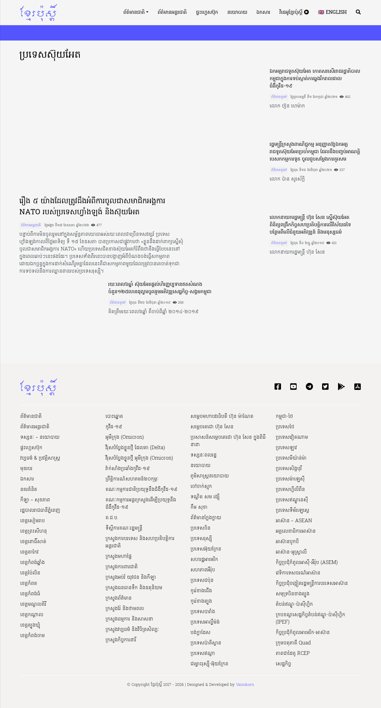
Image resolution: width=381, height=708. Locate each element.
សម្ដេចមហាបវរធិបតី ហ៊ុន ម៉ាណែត (221, 416)
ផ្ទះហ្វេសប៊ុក (207, 12)
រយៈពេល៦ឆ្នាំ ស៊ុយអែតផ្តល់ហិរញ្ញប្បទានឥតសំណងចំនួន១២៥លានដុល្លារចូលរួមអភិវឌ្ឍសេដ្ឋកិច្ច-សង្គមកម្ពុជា (159, 288)
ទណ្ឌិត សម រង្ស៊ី (205, 497)
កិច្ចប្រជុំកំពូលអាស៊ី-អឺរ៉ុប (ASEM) (307, 562)
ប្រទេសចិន (200, 528)
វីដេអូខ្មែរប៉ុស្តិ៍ (294, 12)
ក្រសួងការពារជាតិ (122, 567)
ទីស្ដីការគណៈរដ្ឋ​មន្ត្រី (124, 528)
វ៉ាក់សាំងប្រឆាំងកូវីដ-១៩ (128, 469)
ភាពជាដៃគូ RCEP (293, 653)
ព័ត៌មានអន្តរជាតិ (172, 12)
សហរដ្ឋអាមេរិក (204, 559)
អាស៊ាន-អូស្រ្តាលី (291, 552)
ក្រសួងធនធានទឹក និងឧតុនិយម (134, 588)
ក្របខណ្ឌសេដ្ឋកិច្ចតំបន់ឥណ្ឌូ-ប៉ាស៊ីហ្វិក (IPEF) (310, 618)
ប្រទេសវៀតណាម (292, 437)
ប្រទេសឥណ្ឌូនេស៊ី (292, 500)
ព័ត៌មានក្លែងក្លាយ (205, 518)
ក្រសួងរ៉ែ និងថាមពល (125, 609)
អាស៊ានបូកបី (287, 542)
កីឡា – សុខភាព (35, 500)
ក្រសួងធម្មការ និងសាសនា (129, 619)
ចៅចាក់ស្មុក (201, 486)
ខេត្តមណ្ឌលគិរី (33, 604)
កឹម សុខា (198, 507)
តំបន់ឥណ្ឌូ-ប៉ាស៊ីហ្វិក (294, 604)
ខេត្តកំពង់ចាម (32, 636)
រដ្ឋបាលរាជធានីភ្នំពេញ (40, 510)
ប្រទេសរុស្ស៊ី (201, 539)
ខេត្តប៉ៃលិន (30, 573)
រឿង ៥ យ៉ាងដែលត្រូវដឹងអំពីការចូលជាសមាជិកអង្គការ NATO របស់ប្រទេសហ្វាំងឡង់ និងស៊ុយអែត (92, 207)
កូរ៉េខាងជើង (201, 591)
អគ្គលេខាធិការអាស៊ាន (296, 531)
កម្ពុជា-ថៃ (284, 416)
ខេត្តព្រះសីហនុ (33, 531)
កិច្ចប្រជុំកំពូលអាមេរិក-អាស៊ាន (303, 632)
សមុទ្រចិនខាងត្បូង (293, 594)
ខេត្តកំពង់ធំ (30, 594)
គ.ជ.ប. (112, 518)
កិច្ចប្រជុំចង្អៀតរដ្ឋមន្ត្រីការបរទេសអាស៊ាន (312, 583)
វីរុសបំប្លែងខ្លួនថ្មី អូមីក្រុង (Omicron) (139, 458)
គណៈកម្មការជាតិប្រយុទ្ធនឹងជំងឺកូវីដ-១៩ (141, 489)
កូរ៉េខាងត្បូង (201, 601)
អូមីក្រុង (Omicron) (125, 437)
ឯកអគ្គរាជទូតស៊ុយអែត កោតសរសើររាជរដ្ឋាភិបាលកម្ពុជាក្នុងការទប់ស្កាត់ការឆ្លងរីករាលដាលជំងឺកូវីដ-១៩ (315, 79)
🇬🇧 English (332, 12)
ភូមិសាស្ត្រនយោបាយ (209, 476)
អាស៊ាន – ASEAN (294, 521)
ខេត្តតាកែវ (29, 552)
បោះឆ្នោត (114, 416)
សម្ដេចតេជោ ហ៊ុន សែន (211, 427)
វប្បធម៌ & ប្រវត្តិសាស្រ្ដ (40, 458)
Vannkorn (245, 685)
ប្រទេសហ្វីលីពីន (290, 489)
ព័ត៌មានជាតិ (134, 12)
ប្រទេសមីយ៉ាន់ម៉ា (291, 458)
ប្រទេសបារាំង (202, 612)
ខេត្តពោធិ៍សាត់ (33, 542)
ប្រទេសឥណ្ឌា (202, 653)
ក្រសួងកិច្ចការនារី (121, 640)
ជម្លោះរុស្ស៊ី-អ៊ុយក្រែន (209, 664)
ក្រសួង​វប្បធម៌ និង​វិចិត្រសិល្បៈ (132, 629)
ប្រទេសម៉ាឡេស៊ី (290, 479)
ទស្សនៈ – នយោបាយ (40, 437)
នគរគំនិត (28, 489)
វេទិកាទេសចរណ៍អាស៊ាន (298, 573)
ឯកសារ (263, 12)
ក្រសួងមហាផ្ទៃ (119, 556)
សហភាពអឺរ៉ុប (202, 570)
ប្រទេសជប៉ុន (202, 580)
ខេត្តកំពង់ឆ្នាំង (32, 562)
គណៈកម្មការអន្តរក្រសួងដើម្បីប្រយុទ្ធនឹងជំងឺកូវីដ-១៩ (141, 503)
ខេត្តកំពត (28, 583)
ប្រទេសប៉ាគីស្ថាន (205, 643)
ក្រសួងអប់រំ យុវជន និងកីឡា (131, 577)
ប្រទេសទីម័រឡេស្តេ (292, 510)
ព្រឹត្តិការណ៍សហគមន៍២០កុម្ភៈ (132, 479)
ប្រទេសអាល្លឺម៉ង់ (205, 622)
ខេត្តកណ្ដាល (31, 615)
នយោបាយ (237, 12)
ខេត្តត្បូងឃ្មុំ (30, 625)
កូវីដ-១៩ (114, 427)
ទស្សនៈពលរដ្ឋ (203, 455)
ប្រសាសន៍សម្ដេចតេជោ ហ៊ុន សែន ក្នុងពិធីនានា (228, 441)
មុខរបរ (26, 469)
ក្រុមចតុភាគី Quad (293, 643)
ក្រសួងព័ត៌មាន (119, 598)
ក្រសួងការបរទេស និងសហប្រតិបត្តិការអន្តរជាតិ (140, 542)
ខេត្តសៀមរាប (32, 521)
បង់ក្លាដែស (200, 632)
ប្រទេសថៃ (285, 427)
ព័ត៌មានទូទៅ (279, 97)
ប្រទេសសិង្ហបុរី (289, 469)
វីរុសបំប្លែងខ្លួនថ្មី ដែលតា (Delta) (135, 448)
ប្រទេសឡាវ (286, 448)
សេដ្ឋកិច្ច (283, 664)
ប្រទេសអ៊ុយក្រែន (205, 549)
